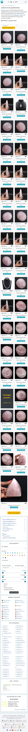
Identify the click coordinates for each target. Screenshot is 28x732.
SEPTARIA (19, 669)
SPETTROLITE (19, 670)
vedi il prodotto (7, 48)
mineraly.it (14, 725)
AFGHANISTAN (7, 600)
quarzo (4, 44)
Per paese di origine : (19, 565)
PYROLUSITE (19, 660)
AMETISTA (19, 627)
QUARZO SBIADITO (20, 663)
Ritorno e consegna (10, 716)
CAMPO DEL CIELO (7, 636)
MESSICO (6, 612)
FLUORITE (6, 647)
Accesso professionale (20, 716)
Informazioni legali (12, 715)
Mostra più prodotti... (14, 513)
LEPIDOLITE (19, 652)
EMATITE (5, 645)
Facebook (12, 720)
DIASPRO (5, 640)
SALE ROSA (6, 669)
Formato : (4, 579)
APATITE (5, 631)
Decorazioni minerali (9, 521)
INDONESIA (6, 609)
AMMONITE (6, 629)
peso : (3, 575)
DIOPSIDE (5, 643)
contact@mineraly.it (11, 721)
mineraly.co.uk (17, 724)
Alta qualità (6, 536)
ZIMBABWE (19, 618)
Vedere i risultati (14, 592)
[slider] (3, 573)
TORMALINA (19, 672)
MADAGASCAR (21, 611)
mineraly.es (22, 725)
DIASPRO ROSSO (20, 640)
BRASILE (6, 602)
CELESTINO (19, 636)
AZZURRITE (6, 676)
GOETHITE (19, 649)
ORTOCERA (6, 658)
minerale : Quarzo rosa (8, 27)
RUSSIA (19, 614)
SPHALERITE (6, 672)
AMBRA (5, 627)
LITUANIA (19, 609)
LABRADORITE (7, 651)
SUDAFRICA (6, 618)
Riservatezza (20, 715)
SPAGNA (19, 605)
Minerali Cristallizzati (10, 523)
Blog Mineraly (5, 720)
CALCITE (19, 633)
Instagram (19, 720)
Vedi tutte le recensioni (20, 709)
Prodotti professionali (9, 538)
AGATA (5, 625)
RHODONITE (6, 665)
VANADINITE (6, 674)
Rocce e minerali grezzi (9, 519)
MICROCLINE (19, 656)
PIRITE (5, 660)
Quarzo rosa (11, 5)
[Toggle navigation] (25, 1)
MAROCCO (6, 611)
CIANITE (5, 638)
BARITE (18, 631)
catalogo (4, 5)
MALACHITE (6, 656)
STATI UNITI (20, 616)
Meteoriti (6, 530)
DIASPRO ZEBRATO (20, 642)
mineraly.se (22, 727)
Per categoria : (5, 546)
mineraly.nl (6, 727)
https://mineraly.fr (22, 721)
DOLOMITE (19, 643)
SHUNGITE (6, 670)
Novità (5, 534)
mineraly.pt (14, 727)
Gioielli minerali (8, 529)
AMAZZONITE (19, 625)
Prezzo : (4, 570)
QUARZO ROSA (6, 663)
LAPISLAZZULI (19, 651)
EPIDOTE (18, 645)
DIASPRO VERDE (7, 642)
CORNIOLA (19, 638)
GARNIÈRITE (19, 647)
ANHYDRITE (19, 629)
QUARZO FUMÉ (20, 661)
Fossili (5, 527)
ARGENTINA (20, 600)
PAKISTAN (6, 614)
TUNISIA (5, 616)
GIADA (5, 649)
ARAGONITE (19, 674)
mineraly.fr (8, 724)
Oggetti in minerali (9, 525)
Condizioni (5, 715)
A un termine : (5, 560)
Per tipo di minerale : (6, 565)
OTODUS (18, 658)
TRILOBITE (19, 676)
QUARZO (5, 661)
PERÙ (18, 612)
